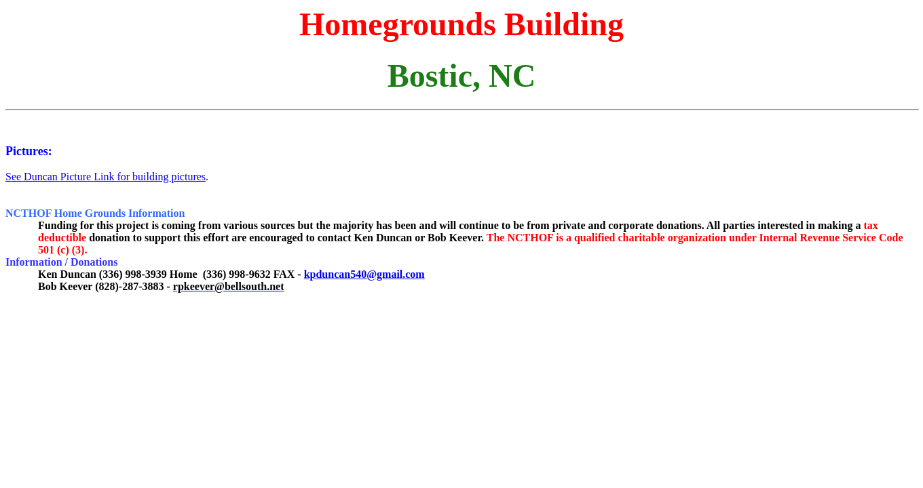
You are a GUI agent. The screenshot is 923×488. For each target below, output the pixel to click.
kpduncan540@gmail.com (364, 274)
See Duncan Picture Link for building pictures (105, 176)
